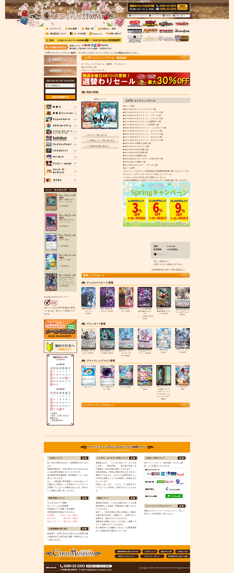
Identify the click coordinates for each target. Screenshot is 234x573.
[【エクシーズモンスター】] (93, 70)
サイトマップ (156, 16)
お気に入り (160, 254)
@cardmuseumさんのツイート (56, 297)
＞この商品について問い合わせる (99, 140)
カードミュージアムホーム (92, 64)
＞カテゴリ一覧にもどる (96, 135)
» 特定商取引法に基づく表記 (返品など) (168, 270)
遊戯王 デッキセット (116, 64)
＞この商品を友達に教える (97, 146)
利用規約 (168, 16)
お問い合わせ (180, 16)
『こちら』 (118, 484)
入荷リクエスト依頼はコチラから (168, 264)
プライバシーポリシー (139, 16)
